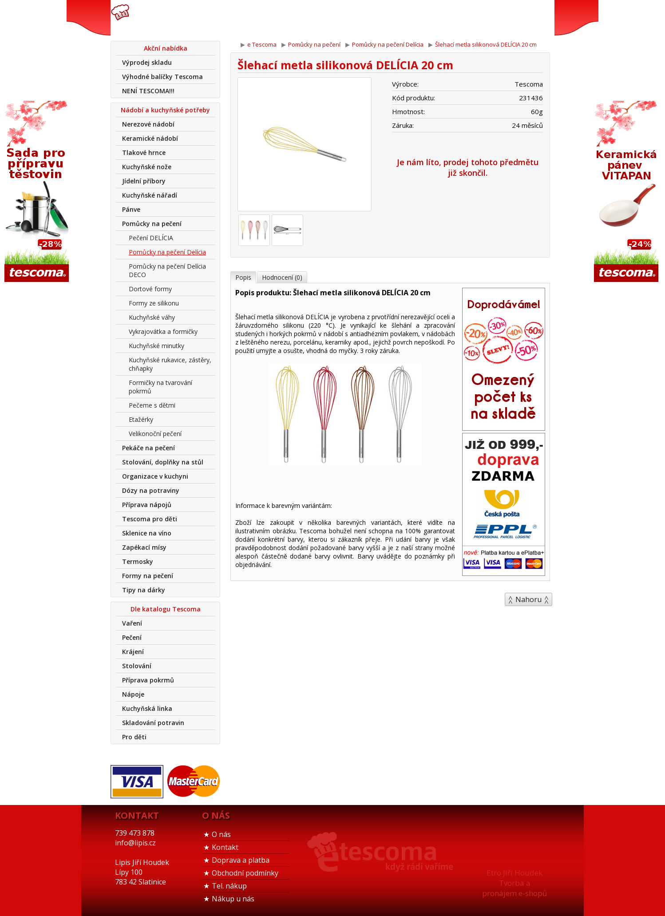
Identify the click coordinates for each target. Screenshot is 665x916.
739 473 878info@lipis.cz (251, 18)
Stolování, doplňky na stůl (162, 462)
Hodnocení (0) (282, 277)
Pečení (132, 637)
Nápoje (133, 694)
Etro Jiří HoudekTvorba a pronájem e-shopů (514, 883)
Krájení (133, 651)
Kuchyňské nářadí (149, 195)
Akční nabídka (165, 48)
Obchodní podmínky (245, 873)
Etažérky (141, 419)
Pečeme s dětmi (152, 405)
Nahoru (528, 599)
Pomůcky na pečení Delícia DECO (167, 270)
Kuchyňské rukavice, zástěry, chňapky (170, 364)
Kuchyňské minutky (156, 345)
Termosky (137, 561)
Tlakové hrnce (144, 152)
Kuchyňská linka (147, 708)
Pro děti (134, 737)
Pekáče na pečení (148, 448)
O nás (221, 834)
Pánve (131, 209)
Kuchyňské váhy (152, 317)
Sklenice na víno (146, 533)
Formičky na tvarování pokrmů (160, 386)
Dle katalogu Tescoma (166, 609)
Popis (243, 277)
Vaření (132, 623)
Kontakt (225, 847)
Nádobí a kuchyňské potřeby (165, 110)
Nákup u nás (233, 899)
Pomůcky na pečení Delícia (167, 252)
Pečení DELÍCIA (151, 238)
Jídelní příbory (144, 181)
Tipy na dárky (143, 590)
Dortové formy (150, 289)
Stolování (136, 666)
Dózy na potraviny (150, 490)
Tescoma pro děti (149, 519)
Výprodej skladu (147, 62)
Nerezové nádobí (148, 124)
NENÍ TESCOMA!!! (148, 91)
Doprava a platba (240, 860)
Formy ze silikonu (154, 303)
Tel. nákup (229, 886)
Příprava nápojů (146, 504)
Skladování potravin (153, 722)
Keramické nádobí (150, 138)
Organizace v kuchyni (155, 476)
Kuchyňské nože (146, 167)
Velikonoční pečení (155, 433)
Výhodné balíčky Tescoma (162, 76)
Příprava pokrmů (148, 680)
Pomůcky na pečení (152, 223)
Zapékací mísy (144, 547)
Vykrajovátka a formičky (163, 331)
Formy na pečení (147, 575)
